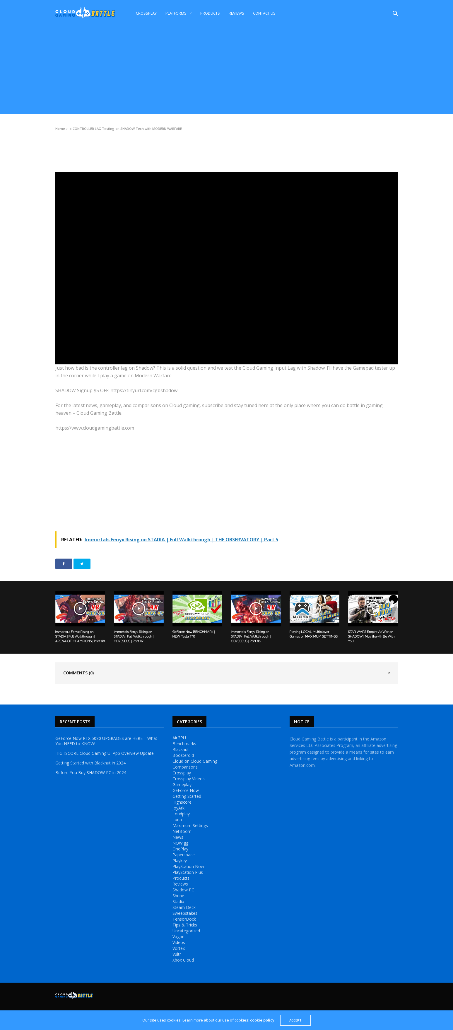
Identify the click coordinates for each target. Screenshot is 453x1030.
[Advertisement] (226, 70)
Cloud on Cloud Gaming (194, 761)
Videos (60, 141)
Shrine (178, 896)
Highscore (182, 802)
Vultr (176, 954)
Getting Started (186, 796)
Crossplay (146, 13)
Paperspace (183, 855)
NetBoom (182, 831)
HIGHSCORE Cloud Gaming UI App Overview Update (104, 753)
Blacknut (180, 749)
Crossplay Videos (188, 779)
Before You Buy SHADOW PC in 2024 (90, 772)
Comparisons (185, 767)
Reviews (236, 13)
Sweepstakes (184, 913)
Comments (78, 673)
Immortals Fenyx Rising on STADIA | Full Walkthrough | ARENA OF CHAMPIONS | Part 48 (80, 636)
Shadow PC (183, 890)
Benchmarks (184, 744)
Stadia (178, 902)
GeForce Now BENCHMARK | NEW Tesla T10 (193, 633)
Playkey (179, 861)
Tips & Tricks (184, 925)
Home (60, 128)
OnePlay (180, 849)
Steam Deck (184, 907)
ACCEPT (295, 1020)
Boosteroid (183, 755)
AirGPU (179, 738)
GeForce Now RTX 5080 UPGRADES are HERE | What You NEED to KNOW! (106, 741)
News (177, 837)
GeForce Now (185, 790)
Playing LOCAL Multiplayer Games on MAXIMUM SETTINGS (314, 633)
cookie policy (262, 1020)
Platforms (176, 13)
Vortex (178, 948)
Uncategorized (186, 931)
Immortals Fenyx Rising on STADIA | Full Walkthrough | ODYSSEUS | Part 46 (251, 636)
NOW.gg (180, 843)
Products (210, 13)
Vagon (178, 937)
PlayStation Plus (187, 872)
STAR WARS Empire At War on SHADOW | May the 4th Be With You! (371, 636)
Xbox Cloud (183, 960)
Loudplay (181, 814)
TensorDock (184, 919)
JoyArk (178, 808)
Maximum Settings (190, 826)
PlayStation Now (188, 866)
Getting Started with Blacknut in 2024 (90, 763)
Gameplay (182, 785)
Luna (177, 820)
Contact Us (264, 13)
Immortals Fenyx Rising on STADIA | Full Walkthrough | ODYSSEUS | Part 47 (134, 636)
